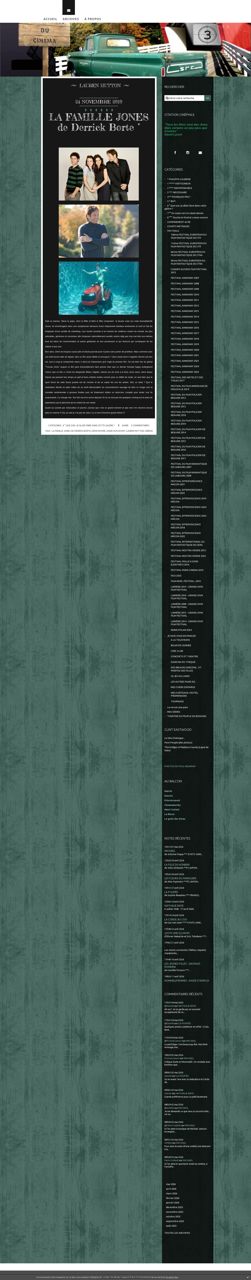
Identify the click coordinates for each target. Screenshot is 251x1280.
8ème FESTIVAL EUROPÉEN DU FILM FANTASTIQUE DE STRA (188, 253)
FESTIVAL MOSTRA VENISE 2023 (188, 556)
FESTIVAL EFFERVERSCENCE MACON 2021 (186, 483)
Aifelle (168, 1142)
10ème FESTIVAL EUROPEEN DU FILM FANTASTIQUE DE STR (188, 236)
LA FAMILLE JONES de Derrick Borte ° (99, 122)
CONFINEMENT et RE (178, 222)
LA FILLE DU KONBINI (177, 864)
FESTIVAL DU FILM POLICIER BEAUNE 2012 (186, 396)
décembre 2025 (174, 1207)
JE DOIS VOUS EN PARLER (181, 635)
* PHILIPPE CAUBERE (179, 179)
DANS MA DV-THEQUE (183, 662)
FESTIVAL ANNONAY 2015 (185, 322)
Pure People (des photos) (178, 742)
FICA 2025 (176, 575)
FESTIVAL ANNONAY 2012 (185, 305)
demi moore (98, 431)
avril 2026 (171, 1188)
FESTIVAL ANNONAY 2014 (185, 316)
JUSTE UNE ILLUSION (177, 932)
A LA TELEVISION (180, 639)
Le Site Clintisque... (174, 738)
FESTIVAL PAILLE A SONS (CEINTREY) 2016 (184, 563)
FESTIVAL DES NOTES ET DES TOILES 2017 (187, 379)
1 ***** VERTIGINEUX (178, 183)
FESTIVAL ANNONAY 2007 (185, 277)
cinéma (149, 431)
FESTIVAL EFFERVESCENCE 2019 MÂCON (188, 500)
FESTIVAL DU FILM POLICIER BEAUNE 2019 (186, 422)
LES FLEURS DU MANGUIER (180, 878)
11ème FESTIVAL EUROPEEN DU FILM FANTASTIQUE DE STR (188, 245)
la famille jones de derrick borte (71, 431)
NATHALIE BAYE (174, 905)
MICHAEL (169, 850)
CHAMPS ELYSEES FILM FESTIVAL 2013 (189, 271)
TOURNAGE (177, 701)
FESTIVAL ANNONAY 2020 (185, 349)
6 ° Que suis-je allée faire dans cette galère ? (88, 425)
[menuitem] (50, 18)
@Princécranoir (173, 1040)
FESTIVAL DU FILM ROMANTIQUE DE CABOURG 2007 (189, 465)
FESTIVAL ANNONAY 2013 (185, 311)
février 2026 (172, 1198)
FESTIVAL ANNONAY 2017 (185, 333)
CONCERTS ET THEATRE (184, 656)
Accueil (50, 19)
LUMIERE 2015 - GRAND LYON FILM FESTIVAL (187, 588)
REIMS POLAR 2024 (181, 630)
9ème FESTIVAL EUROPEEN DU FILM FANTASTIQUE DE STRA (188, 262)
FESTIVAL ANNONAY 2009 (185, 289)
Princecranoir (171, 1058)
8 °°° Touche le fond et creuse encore (187, 217)
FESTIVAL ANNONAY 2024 (185, 366)
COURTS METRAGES (178, 226)
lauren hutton (135, 431)
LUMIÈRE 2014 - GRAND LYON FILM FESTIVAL (187, 623)
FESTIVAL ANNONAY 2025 (185, 371)
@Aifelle (169, 1108)
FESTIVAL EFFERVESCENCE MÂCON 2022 (186, 535)
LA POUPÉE (171, 891)
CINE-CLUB (177, 651)
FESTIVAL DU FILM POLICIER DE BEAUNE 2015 (188, 439)
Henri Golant (171, 809)
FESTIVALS (173, 230)
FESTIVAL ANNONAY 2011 (185, 300)
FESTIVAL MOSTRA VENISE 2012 (188, 550)
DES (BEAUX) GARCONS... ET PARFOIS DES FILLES (186, 669)
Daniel (168, 1075)
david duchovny (115, 431)
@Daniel (169, 1005)
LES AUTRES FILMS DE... (183, 681)
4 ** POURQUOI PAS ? (178, 196)
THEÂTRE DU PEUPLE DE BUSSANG (186, 716)
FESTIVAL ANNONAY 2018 (185, 338)
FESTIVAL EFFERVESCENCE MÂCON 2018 (186, 526)
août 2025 (171, 1225)
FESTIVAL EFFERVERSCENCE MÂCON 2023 (186, 491)
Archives (71, 19)
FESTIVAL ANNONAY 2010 (185, 294)
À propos (93, 19)
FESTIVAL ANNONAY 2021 (185, 355)
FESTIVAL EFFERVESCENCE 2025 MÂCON (188, 517)
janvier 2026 (172, 1202)
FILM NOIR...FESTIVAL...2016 (186, 581)
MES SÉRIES (173, 711)
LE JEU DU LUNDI (180, 676)
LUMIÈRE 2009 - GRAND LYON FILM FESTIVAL (187, 606)
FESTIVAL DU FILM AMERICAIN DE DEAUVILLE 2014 (189, 388)
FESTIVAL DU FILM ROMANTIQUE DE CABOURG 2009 (189, 474)
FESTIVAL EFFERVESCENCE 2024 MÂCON (188, 509)
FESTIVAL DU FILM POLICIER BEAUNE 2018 (186, 413)
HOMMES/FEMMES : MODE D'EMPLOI (186, 980)
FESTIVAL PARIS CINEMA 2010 (187, 570)
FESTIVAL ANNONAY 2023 (185, 360)
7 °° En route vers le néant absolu (185, 213)
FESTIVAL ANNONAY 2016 (185, 327)
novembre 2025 (174, 1211)
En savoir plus (172, 1277)
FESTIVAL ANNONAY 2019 (185, 344)
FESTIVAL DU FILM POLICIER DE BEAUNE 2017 (188, 457)
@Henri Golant (172, 1125)
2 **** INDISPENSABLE (179, 188)
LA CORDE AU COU (175, 919)
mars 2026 (171, 1193)
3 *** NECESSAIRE (177, 192)
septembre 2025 (175, 1221)
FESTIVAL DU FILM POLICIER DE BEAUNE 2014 (188, 431)
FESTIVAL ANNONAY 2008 (185, 283)
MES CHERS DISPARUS (183, 687)
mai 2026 (171, 1184)
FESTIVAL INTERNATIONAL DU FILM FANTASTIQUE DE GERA (188, 543)
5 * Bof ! (171, 201)
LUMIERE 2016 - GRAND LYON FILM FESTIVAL (187, 597)
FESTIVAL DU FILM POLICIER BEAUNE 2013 (186, 405)
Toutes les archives (177, 1232)
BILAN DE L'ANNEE (181, 645)
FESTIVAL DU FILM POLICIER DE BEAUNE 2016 (188, 448)
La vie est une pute (177, 707)
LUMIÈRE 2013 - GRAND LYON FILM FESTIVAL (187, 614)
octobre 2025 (173, 1216)
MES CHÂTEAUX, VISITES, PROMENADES (184, 694)
